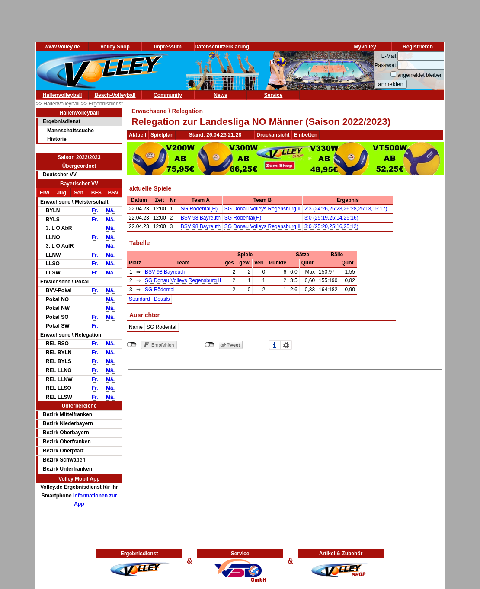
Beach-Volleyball (114, 95)
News (220, 95)
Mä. (110, 210)
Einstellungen (286, 345)
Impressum (168, 47)
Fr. (95, 210)
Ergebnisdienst (61, 121)
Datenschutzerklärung (222, 47)
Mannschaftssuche (70, 130)
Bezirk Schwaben (64, 460)
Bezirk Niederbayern (68, 423)
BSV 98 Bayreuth (201, 218)
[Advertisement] (285, 430)
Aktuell (137, 135)
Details (162, 299)
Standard (139, 299)
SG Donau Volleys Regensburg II (262, 209)
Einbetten (305, 135)
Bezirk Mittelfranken (67, 414)
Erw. (45, 193)
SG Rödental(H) (199, 209)
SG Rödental (160, 290)
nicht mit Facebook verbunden (132, 344)
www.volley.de (62, 47)
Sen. (79, 193)
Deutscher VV (60, 175)
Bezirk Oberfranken (67, 442)
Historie (57, 139)
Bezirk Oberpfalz (63, 451)
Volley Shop (115, 47)
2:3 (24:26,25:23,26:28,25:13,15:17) (345, 209)
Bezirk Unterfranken (67, 469)
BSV (113, 193)
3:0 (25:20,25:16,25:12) (331, 226)
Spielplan (161, 135)
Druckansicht (272, 135)
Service (273, 95)
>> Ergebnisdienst (102, 104)
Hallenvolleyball (62, 95)
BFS (96, 193)
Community (168, 95)
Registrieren (418, 47)
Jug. (62, 193)
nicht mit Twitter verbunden (209, 344)
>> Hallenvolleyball (58, 104)
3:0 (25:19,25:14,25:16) (331, 218)
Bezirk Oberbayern (66, 433)
